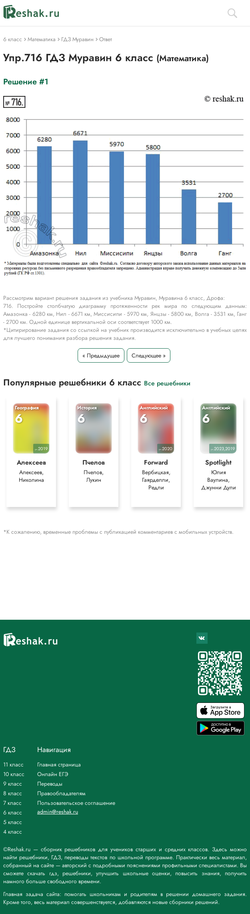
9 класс (12, 784)
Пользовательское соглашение (76, 803)
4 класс (12, 832)
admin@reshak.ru (57, 812)
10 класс (13, 774)
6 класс (12, 812)
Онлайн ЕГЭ (52, 774)
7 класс (12, 803)
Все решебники (167, 383)
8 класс (12, 793)
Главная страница (59, 764)
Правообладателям (61, 793)
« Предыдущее (101, 355)
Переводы (49, 784)
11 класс (13, 764)
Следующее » (149, 355)
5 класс (12, 822)
